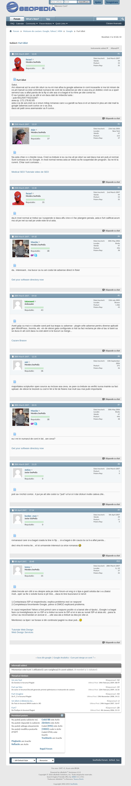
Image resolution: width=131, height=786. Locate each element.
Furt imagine (17, 694)
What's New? (32, 19)
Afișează (114, 48)
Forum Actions (45, 23)
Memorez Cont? (60, 6)
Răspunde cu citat (111, 118)
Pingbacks (16, 741)
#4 (119, 236)
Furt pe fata (17, 687)
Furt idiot (23, 43)
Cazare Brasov (19, 340)
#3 (119, 187)
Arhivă (112, 760)
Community (31, 23)
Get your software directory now (28, 279)
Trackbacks (47, 738)
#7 (119, 405)
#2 (119, 124)
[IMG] (50, 726)
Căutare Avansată (113, 23)
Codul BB (46, 719)
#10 (118, 561)
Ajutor (98, 2)
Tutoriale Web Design (22, 629)
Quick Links (61, 23)
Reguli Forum (46, 748)
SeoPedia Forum (100, 760)
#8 (119, 464)
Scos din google (44, 657)
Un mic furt (17, 680)
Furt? (14, 707)
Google (69, 31)
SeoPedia (73, 784)
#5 (119, 295)
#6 (119, 356)
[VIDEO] (45, 729)
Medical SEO (18, 172)
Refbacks (16, 744)
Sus (117, 760)
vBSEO (74, 777)
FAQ (12, 23)
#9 (119, 510)
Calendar (20, 23)
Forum (17, 19)
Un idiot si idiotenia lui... (23, 700)
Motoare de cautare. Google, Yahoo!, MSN (42, 31)
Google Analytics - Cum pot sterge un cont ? (74, 657)
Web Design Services (22, 632)
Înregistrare (112, 2)
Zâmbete (46, 722)
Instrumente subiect (99, 48)
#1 (119, 53)
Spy (48, 19)
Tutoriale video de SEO (37, 172)
